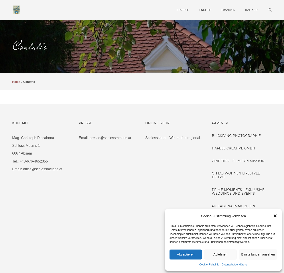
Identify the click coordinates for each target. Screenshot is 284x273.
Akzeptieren (185, 254)
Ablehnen (220, 254)
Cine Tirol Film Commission (238, 161)
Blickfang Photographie (236, 136)
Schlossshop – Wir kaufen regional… (174, 138)
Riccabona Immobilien (233, 206)
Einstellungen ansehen (258, 254)
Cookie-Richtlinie (209, 264)
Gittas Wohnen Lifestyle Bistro (236, 175)
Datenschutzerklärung (235, 264)
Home (16, 81)
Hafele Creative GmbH (233, 148)
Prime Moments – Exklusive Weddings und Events (238, 192)
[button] (275, 216)
